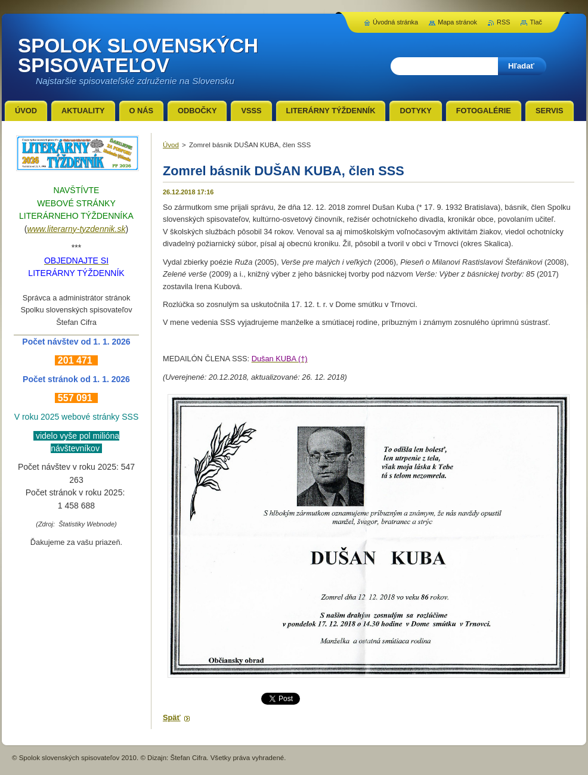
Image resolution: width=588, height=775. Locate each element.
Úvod (171, 144)
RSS (503, 22)
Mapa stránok (457, 22)
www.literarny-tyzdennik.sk (76, 229)
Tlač (536, 22)
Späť (172, 717)
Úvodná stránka (395, 22)
